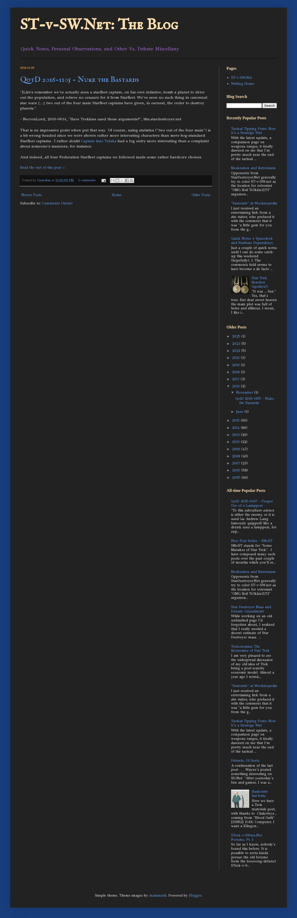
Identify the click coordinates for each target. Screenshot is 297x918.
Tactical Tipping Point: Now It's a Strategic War (253, 131)
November (245, 392)
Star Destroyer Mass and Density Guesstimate (251, 609)
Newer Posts (31, 195)
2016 (236, 386)
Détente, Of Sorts (245, 760)
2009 (236, 449)
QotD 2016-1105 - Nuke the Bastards (79, 80)
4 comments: (87, 180)
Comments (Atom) (57, 203)
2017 (236, 379)
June (240, 412)
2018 (236, 372)
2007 (236, 463)
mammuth (157, 895)
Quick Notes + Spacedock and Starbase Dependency (252, 240)
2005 (236, 477)
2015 (236, 420)
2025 (236, 336)
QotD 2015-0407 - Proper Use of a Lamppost (252, 503)
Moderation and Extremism (253, 168)
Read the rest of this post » (42, 167)
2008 (236, 456)
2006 (236, 470)
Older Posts (201, 195)
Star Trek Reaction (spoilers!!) (260, 282)
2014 (236, 428)
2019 (236, 365)
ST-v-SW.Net (241, 78)
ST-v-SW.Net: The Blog (99, 25)
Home (117, 195)
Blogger (195, 895)
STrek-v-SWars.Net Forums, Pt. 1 (246, 837)
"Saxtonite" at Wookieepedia (254, 203)
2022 (236, 351)
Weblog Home (242, 84)
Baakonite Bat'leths (260, 793)
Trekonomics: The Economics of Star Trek (250, 648)
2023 (236, 344)
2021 (236, 358)
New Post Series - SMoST (252, 541)
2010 (236, 442)
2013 (236, 435)
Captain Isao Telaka (99, 140)
